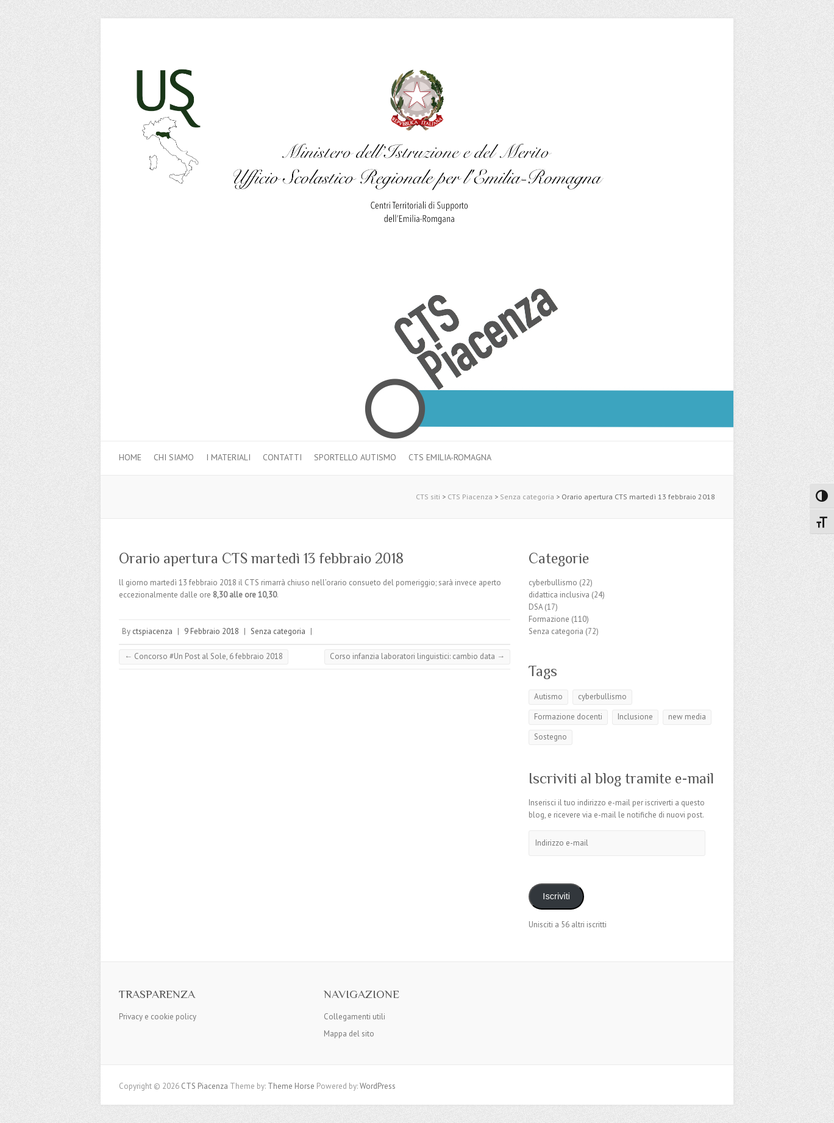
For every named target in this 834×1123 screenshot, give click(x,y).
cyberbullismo (553, 582)
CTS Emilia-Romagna (449, 457)
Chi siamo (174, 457)
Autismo (548, 696)
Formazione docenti (568, 716)
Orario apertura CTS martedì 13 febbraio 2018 (261, 558)
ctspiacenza (152, 631)
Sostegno (550, 737)
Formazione (549, 619)
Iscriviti (556, 896)
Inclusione (635, 716)
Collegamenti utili (354, 1016)
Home (130, 457)
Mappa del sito (349, 1034)
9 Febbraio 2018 (211, 631)
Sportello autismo (355, 457)
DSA (536, 607)
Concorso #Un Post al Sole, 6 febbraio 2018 (203, 656)
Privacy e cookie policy (157, 1016)
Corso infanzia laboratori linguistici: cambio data (417, 656)
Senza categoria (278, 631)
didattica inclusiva (559, 595)
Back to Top (817, 1106)
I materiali (228, 457)
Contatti (282, 457)
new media (687, 716)
